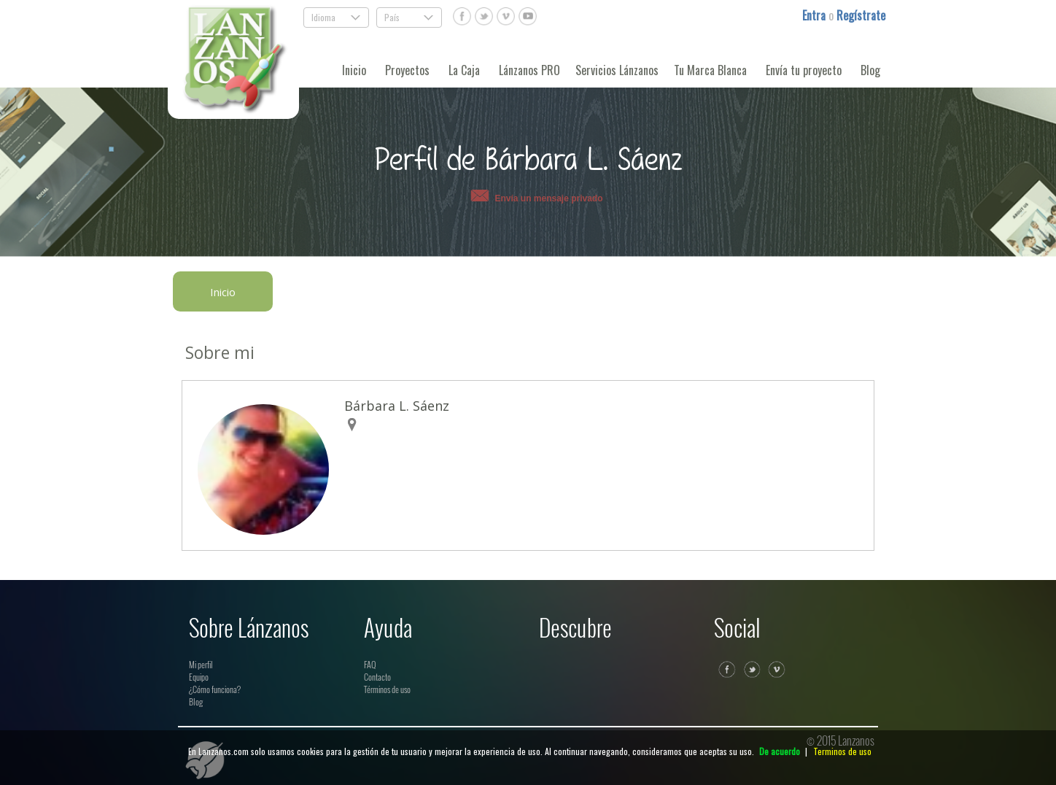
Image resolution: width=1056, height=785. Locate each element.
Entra (815, 15)
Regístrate (860, 15)
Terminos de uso (842, 751)
